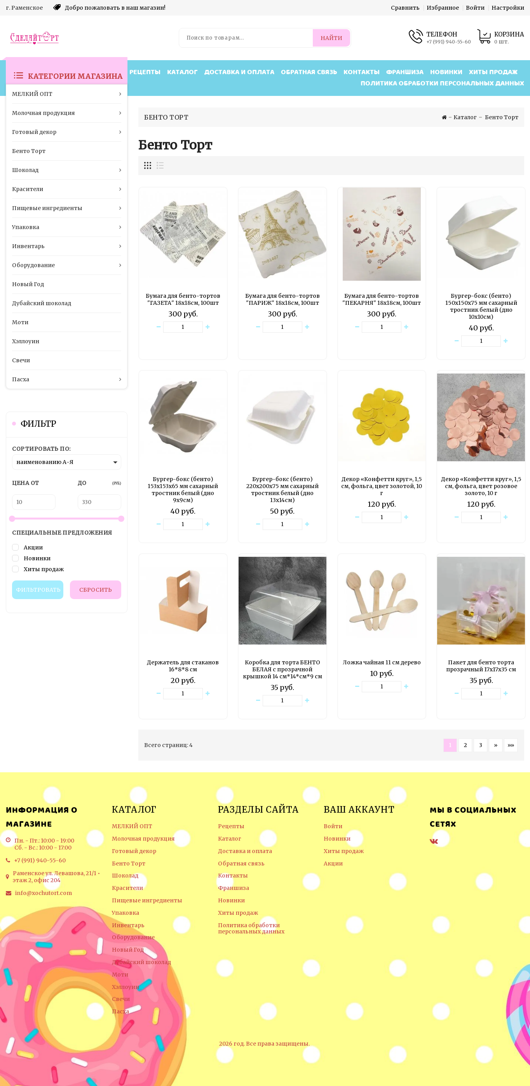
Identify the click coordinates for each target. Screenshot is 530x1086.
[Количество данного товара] (183, 327)
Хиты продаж (493, 72)
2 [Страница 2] (465, 745)
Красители (127, 888)
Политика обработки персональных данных (442, 83)
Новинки (446, 72)
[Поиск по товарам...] (246, 38)
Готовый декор (134, 851)
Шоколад (125, 875)
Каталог (182, 72)
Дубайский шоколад (141, 962)
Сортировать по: (41, 448)
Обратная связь (309, 72)
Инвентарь (128, 925)
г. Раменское (24, 7)
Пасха (120, 1011)
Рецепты (144, 72)
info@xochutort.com (43, 893)
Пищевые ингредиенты (147, 900)
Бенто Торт (128, 863)
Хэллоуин (125, 987)
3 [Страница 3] (480, 745)
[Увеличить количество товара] (207, 327)
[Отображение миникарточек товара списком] (160, 165)
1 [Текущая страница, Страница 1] (450, 745)
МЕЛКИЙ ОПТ (132, 826)
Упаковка (125, 913)
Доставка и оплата (239, 72)
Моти (120, 974)
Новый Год (128, 950)
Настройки (508, 7)
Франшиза (405, 72)
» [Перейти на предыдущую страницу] (495, 745)
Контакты (361, 72)
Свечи (121, 999)
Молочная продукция (143, 839)
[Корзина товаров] (500, 38)
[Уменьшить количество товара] (158, 327)
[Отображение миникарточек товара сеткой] (148, 165)
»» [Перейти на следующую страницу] (510, 745)
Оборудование (133, 937)
